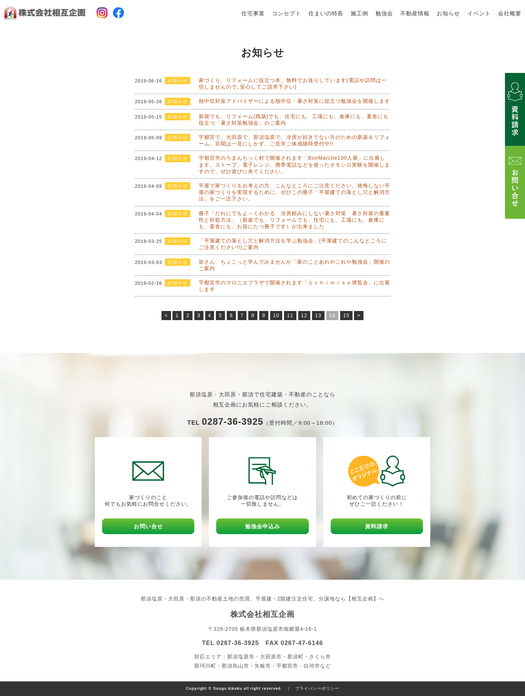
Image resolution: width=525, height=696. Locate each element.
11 (290, 315)
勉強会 (384, 13)
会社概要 (509, 13)
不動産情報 (414, 13)
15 (346, 315)
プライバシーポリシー (317, 688)
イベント (479, 13)
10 (276, 315)
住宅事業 (253, 13)
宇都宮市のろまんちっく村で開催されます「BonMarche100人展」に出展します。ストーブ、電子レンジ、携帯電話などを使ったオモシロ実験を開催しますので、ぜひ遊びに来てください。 (294, 164)
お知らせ (448, 13)
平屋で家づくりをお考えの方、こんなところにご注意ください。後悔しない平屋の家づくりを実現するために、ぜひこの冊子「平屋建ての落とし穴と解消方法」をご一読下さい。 (294, 192)
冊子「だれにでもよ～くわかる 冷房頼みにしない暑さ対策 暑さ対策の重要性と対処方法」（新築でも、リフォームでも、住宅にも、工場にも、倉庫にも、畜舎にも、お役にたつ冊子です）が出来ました (294, 219)
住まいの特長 (325, 13)
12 (304, 315)
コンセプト (286, 13)
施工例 (359, 13)
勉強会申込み (262, 526)
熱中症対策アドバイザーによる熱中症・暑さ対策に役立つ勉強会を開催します (294, 101)
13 (318, 315)
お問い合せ (148, 526)
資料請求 (376, 526)
